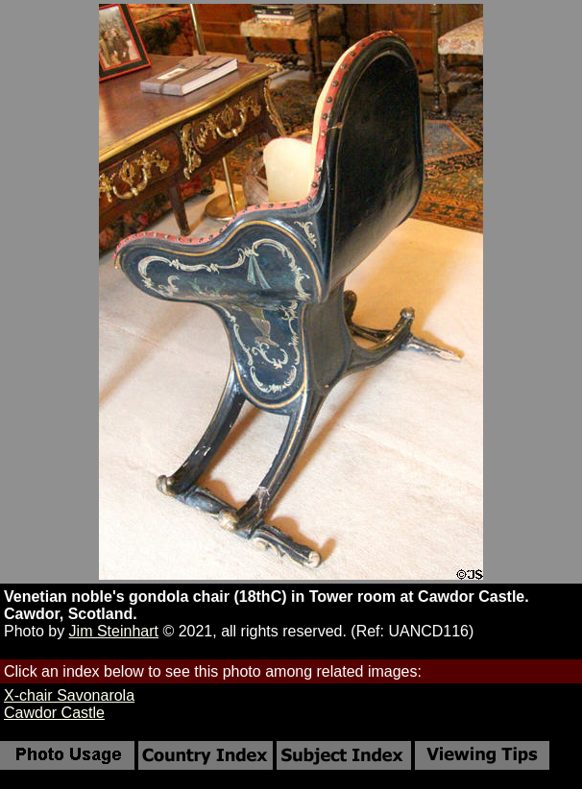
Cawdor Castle (54, 713)
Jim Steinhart (113, 631)
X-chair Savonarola (69, 695)
